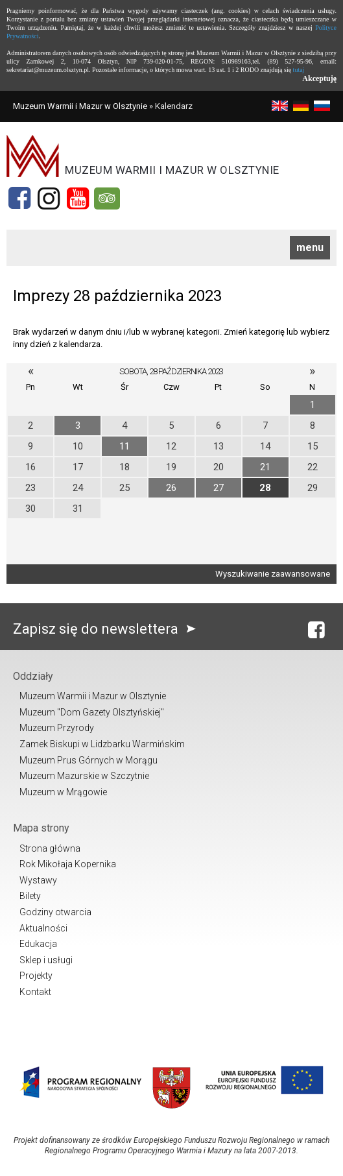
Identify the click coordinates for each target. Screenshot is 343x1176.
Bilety (30, 896)
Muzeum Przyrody (56, 728)
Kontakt (35, 992)
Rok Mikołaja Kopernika (67, 864)
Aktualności (43, 928)
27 (218, 488)
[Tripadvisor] (107, 198)
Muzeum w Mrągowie (63, 792)
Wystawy (38, 880)
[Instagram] (49, 198)
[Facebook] (19, 198)
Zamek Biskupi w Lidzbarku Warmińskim (102, 744)
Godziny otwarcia (55, 912)
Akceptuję (319, 78)
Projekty (36, 975)
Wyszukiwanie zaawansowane (272, 574)
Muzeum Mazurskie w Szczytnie (84, 776)
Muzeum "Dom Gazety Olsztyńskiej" (91, 712)
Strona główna (49, 848)
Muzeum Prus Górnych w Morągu (88, 760)
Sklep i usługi (46, 960)
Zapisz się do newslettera (107, 629)
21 (265, 467)
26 (171, 488)
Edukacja (38, 944)
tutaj (299, 69)
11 (124, 446)
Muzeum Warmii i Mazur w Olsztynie (80, 106)
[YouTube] (78, 198)
